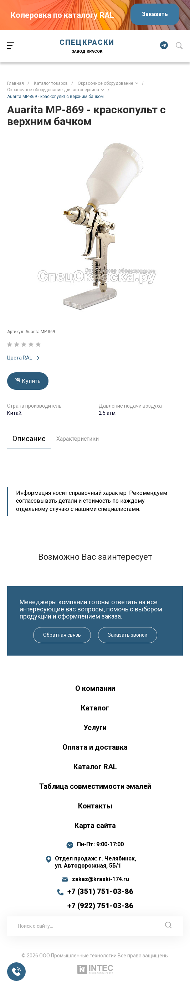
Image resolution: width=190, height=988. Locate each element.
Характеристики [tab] (77, 438)
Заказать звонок (127, 635)
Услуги (95, 727)
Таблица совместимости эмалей (95, 786)
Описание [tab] (29, 438)
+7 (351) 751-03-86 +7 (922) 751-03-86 (100, 898)
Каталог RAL (95, 766)
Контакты (95, 806)
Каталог (95, 708)
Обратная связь (62, 635)
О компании (95, 688)
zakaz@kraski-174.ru (100, 879)
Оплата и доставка (95, 747)
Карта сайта (95, 825)
